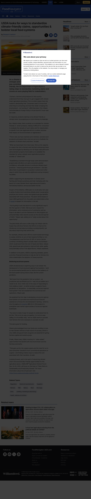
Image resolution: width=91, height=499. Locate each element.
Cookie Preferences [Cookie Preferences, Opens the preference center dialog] (37, 80)
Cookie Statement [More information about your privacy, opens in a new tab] (53, 76)
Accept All (51, 80)
